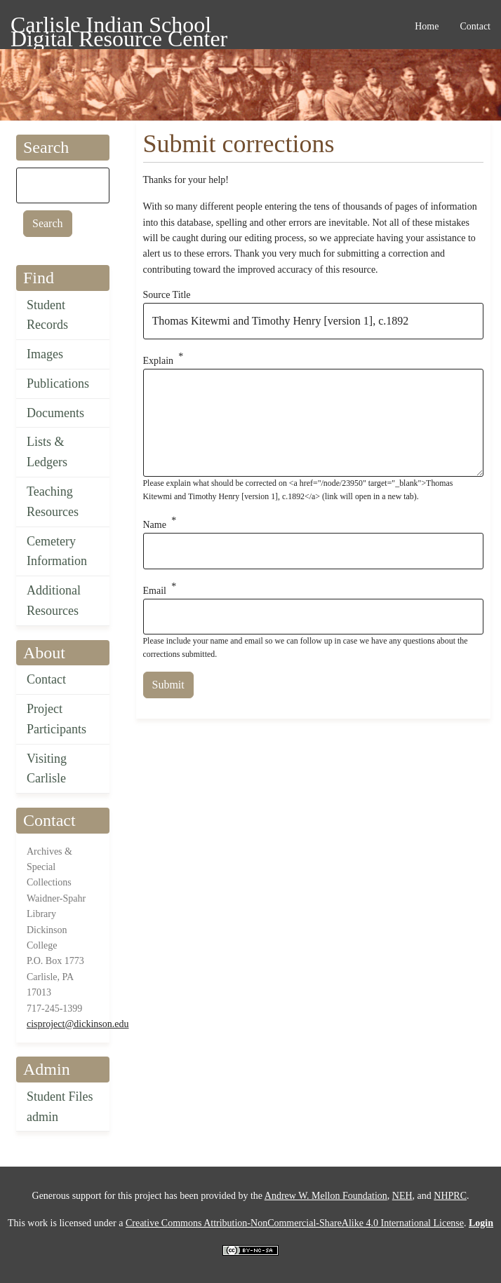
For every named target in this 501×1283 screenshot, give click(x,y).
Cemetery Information (57, 551)
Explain (158, 360)
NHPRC (450, 1195)
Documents (55, 413)
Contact (46, 679)
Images (45, 354)
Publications (58, 383)
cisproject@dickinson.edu (77, 1024)
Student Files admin (60, 1106)
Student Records (47, 315)
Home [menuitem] (427, 26)
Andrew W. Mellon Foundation (326, 1195)
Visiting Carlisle (47, 769)
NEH (402, 1195)
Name (154, 525)
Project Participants (56, 719)
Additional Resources (54, 600)
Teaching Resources (53, 501)
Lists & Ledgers (47, 452)
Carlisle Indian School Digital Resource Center (119, 27)
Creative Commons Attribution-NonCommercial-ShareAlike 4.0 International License (295, 1223)
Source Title (167, 295)
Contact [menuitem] (475, 26)
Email (154, 590)
